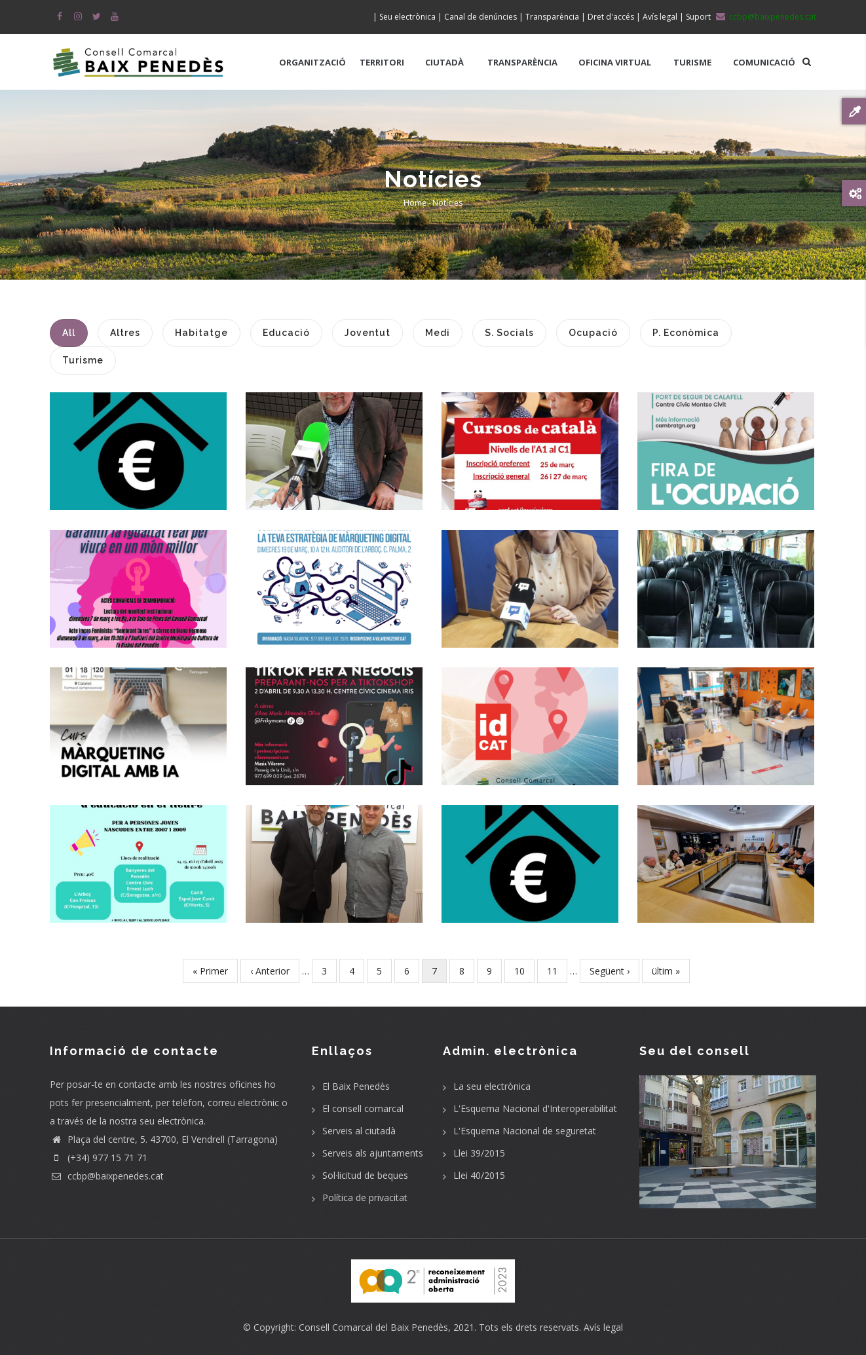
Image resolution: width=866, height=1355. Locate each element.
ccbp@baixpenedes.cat (107, 1176)
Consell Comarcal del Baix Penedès (373, 1327)
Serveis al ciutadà (359, 1130)
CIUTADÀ (444, 62)
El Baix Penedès (356, 1086)
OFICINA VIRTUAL (614, 62)
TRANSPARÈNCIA (522, 62)
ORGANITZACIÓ (312, 62)
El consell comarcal (363, 1108)
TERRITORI (382, 62)
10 (524, 970)
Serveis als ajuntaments (372, 1153)
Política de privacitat (364, 1197)
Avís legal (603, 1327)
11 (557, 970)
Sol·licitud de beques (365, 1175)
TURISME (692, 62)
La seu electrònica (492, 1086)
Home (415, 202)
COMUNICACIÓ (764, 62)
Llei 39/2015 (479, 1153)
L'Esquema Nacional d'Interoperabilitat (535, 1108)
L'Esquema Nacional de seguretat (524, 1130)
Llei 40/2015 (479, 1175)
